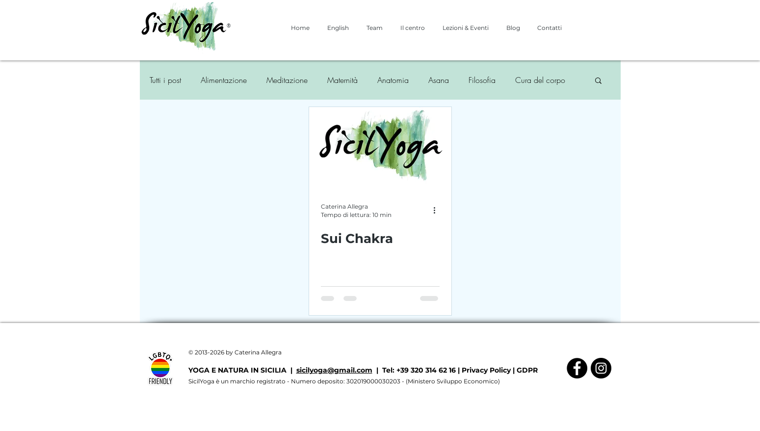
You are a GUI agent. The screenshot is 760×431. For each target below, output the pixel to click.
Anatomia (393, 80)
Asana (438, 80)
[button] (598, 81)
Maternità (342, 80)
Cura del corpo (540, 80)
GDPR (527, 370)
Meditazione (287, 80)
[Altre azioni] (438, 210)
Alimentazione (224, 80)
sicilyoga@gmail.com (334, 370)
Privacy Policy (486, 370)
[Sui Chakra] (380, 147)
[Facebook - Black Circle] (577, 368)
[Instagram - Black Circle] (601, 368)
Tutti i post (165, 80)
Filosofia (482, 80)
